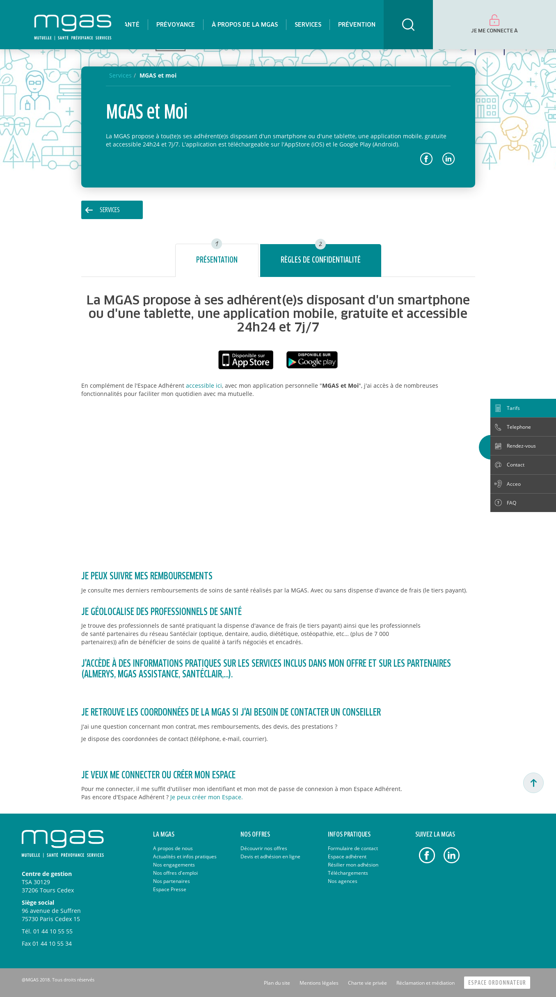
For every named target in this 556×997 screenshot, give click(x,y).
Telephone (519, 426)
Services (110, 210)
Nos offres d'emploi (175, 872)
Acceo (514, 483)
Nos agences (342, 881)
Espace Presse (169, 889)
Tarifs (513, 408)
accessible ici (204, 385)
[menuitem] (130, 24)
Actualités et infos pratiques (185, 856)
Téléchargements (348, 872)
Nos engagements (174, 864)
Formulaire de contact (353, 848)
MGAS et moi (158, 75)
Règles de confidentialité (321, 260)
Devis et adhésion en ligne (270, 856)
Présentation (217, 260)
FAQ (511, 502)
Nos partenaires (171, 881)
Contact (515, 464)
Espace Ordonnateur (497, 983)
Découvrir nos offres (263, 848)
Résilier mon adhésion (353, 864)
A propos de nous (173, 848)
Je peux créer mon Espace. (206, 797)
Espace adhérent (347, 856)
